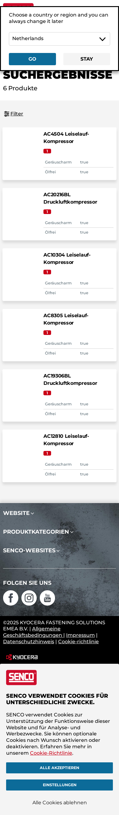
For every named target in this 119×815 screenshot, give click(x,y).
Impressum (80, 635)
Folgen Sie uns (27, 583)
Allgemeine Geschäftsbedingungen (33, 632)
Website (16, 513)
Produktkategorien (36, 531)
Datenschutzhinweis (28, 641)
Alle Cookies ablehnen (59, 803)
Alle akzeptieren (59, 767)
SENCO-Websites (29, 550)
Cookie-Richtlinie (51, 753)
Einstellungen (59, 785)
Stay (86, 59)
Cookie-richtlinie (78, 641)
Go (32, 59)
